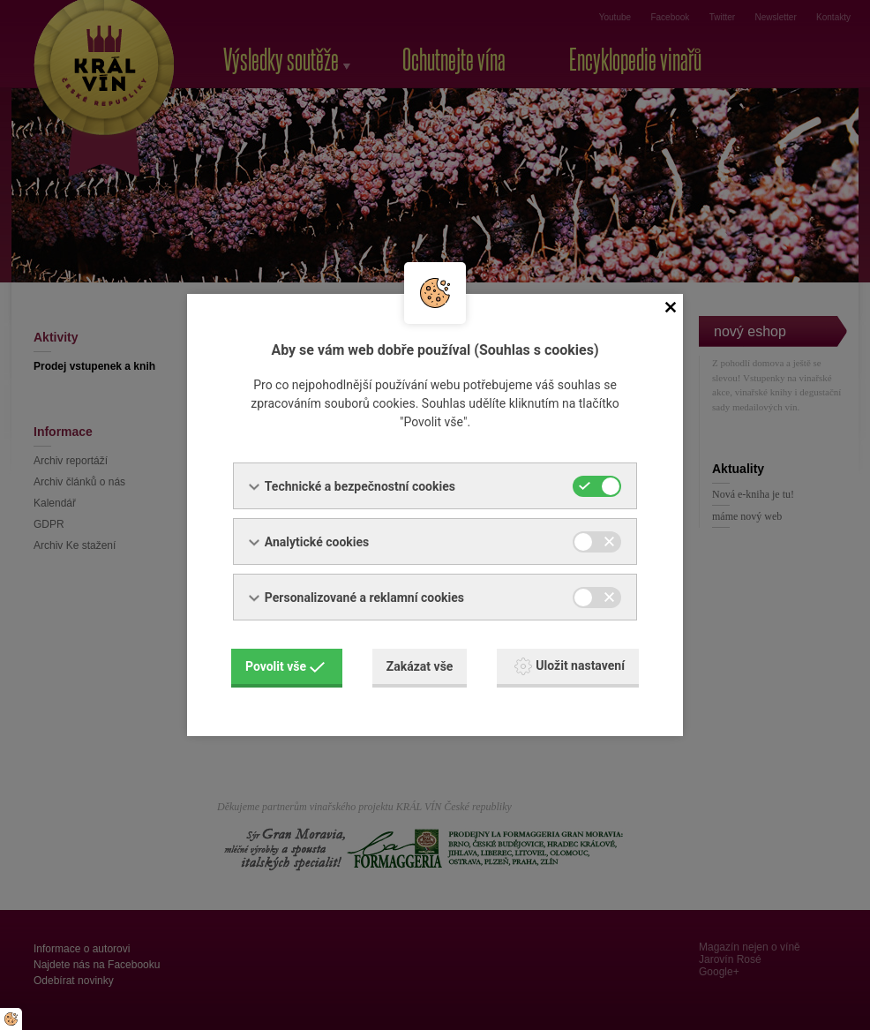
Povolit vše (285, 666)
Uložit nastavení (569, 666)
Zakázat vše (420, 666)
